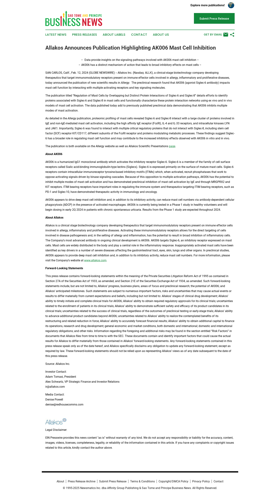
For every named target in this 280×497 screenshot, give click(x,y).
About (60, 481)
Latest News (55, 35)
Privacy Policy (201, 481)
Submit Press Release (112, 481)
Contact (139, 35)
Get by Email (216, 34)
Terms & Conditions (142, 481)
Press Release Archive (81, 481)
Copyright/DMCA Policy (173, 481)
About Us (161, 35)
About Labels (114, 35)
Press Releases (84, 35)
